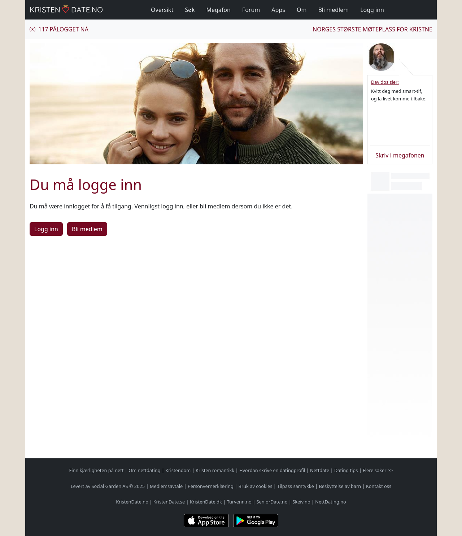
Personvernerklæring (211, 486)
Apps (278, 10)
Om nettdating (144, 470)
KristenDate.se (169, 501)
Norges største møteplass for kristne (372, 29)
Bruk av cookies (256, 486)
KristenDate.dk (206, 501)
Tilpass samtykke (295, 486)
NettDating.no (330, 501)
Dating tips (346, 470)
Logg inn (372, 10)
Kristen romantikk (215, 470)
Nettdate (319, 470)
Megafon (218, 10)
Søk (190, 10)
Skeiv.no (301, 501)
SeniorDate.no (272, 501)
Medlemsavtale (166, 486)
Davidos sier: (385, 82)
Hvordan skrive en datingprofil (272, 470)
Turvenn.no (239, 501)
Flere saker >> (378, 470)
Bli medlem (333, 10)
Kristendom (178, 470)
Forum (251, 10)
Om (301, 10)
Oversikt (162, 10)
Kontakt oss (378, 486)
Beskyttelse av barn (340, 486)
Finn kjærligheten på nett (96, 470)
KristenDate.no (132, 501)
